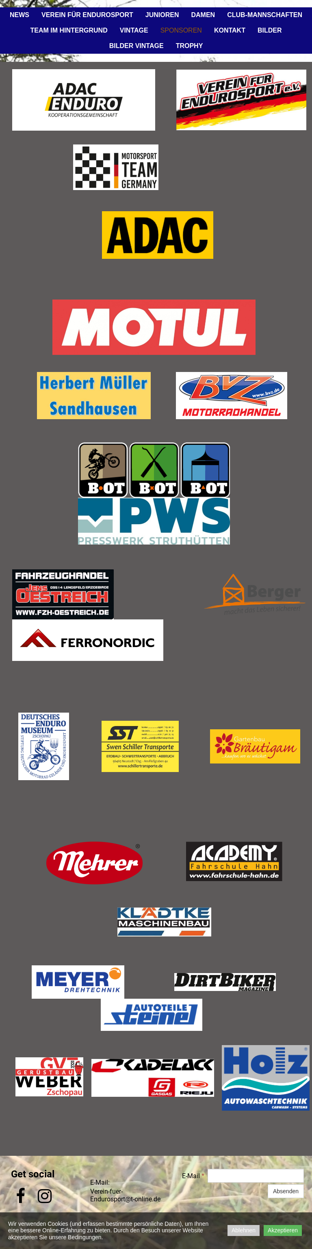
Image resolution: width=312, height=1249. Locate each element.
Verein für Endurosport (87, 14)
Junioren (162, 14)
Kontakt (229, 30)
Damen (203, 14)
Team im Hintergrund (69, 30)
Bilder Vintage (136, 45)
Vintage (134, 30)
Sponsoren (181, 30)
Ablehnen (244, 1230)
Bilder (270, 30)
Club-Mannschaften (264, 14)
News (19, 14)
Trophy (189, 45)
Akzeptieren (283, 1230)
